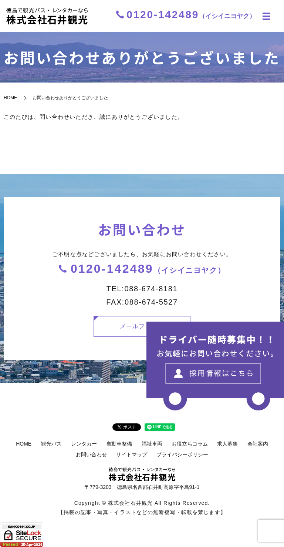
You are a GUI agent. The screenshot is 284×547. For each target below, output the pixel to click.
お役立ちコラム (190, 444)
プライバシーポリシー (182, 454)
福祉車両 (152, 444)
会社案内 (257, 444)
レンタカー (84, 444)
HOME (10, 97)
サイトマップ (131, 454)
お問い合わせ (91, 454)
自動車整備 (119, 444)
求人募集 (227, 444)
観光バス (51, 444)
